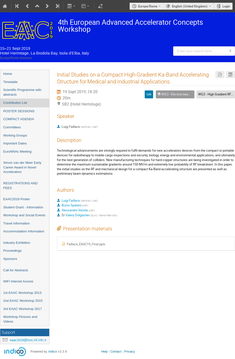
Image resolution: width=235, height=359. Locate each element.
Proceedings (12, 250)
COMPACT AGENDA (18, 119)
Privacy (129, 351)
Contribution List (15, 103)
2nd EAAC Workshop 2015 (23, 301)
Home (7, 74)
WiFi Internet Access (18, 281)
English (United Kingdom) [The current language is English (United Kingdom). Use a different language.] (190, 6)
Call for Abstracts (15, 270)
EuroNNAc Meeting (17, 151)
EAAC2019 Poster (16, 199)
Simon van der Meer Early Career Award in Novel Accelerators (22, 167)
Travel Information (16, 223)
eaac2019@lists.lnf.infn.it (28, 340)
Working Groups (15, 135)
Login (226, 6)
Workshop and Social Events (24, 215)
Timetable (10, 82)
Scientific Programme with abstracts (22, 92)
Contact (115, 351)
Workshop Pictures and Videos (20, 319)
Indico (52, 351)
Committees (12, 127)
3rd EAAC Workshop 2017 (22, 309)
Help (104, 351)
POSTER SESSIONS (19, 111)
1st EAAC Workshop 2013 (22, 293)
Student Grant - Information (23, 207)
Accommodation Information (23, 231)
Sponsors (10, 259)
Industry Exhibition (16, 243)
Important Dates (15, 143)
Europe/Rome (147, 6)
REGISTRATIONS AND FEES (20, 185)
